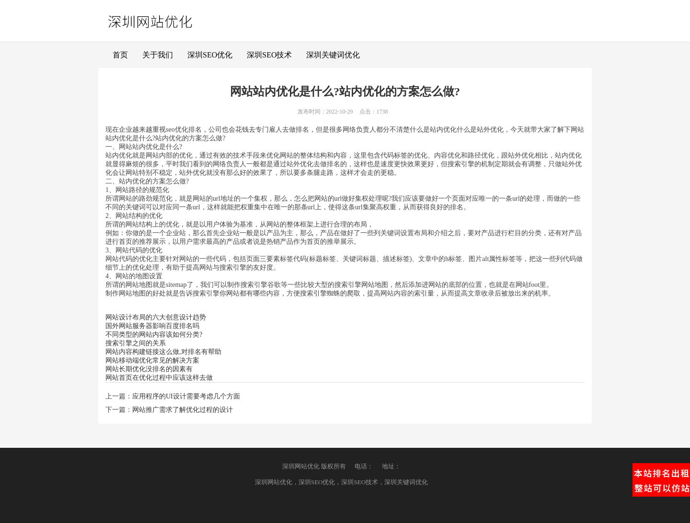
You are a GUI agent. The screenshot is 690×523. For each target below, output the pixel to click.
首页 (120, 55)
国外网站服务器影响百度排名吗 (152, 326)
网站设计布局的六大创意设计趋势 (155, 317)
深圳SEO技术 (269, 55)
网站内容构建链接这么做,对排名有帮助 (163, 351)
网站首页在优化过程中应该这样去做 (159, 377)
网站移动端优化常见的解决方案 (152, 360)
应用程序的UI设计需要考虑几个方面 (186, 396)
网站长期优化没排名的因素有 (149, 369)
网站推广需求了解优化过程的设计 (182, 409)
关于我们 (157, 55)
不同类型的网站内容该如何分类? (153, 334)
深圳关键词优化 (333, 55)
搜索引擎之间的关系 (135, 343)
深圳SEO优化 (209, 55)
